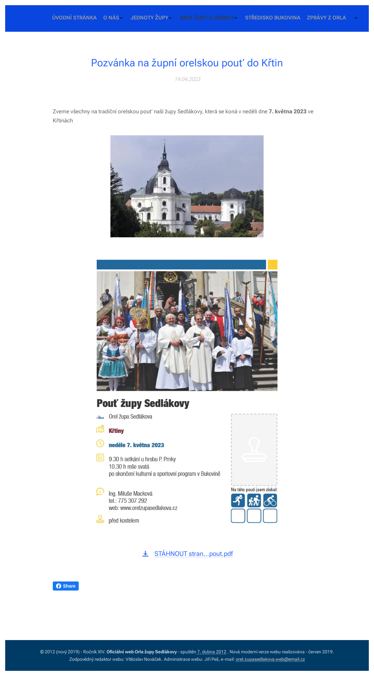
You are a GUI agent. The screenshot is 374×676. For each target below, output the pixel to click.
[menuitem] (304, 18)
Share (66, 586)
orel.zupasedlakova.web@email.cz (270, 659)
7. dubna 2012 (211, 651)
